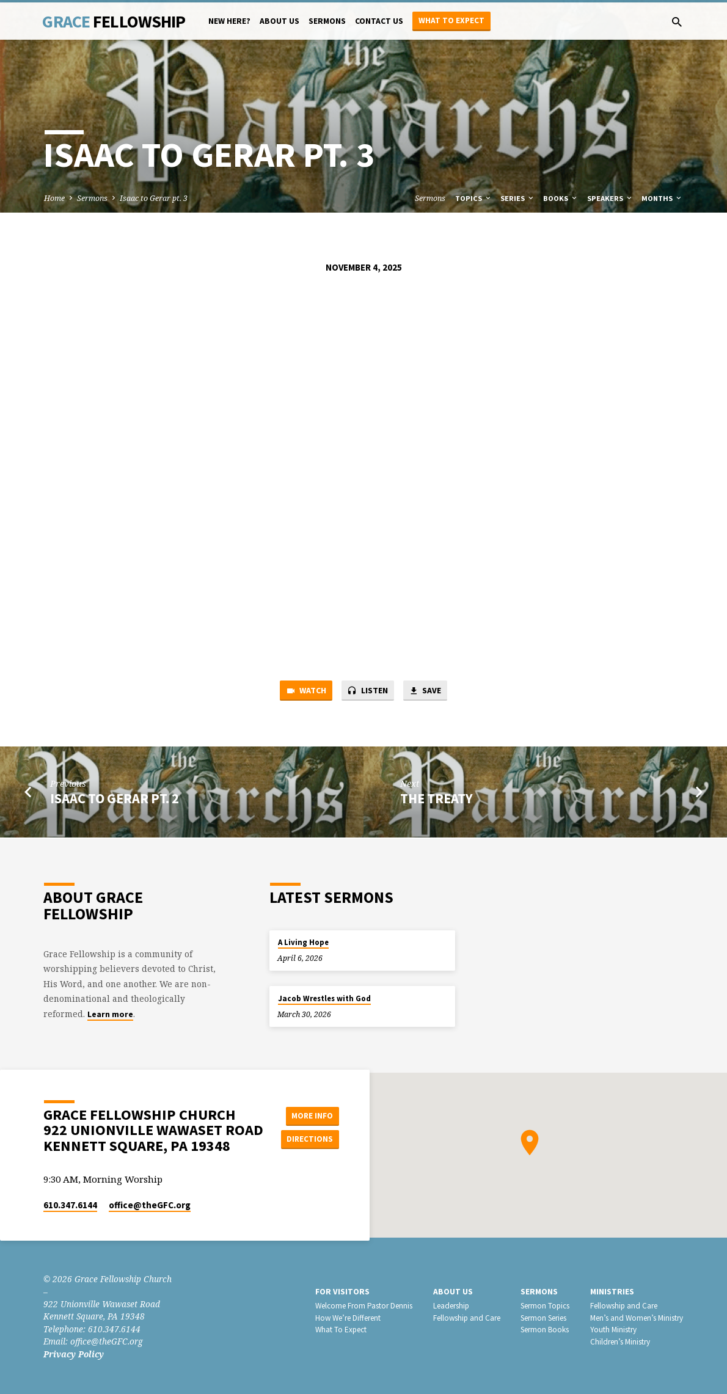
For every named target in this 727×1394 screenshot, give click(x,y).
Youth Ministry (613, 1329)
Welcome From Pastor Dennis (363, 1306)
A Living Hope (303, 942)
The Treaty (436, 799)
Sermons (327, 21)
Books (561, 198)
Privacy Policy (73, 1354)
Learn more (110, 1014)
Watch (302, 691)
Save (428, 691)
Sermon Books (545, 1329)
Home (54, 198)
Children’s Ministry (620, 1342)
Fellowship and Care (466, 1318)
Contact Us (379, 21)
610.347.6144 (70, 1205)
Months (662, 198)
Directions (311, 1139)
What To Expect (341, 1329)
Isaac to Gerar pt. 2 (114, 799)
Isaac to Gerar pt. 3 (154, 198)
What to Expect (451, 20)
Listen (368, 691)
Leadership (451, 1306)
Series (517, 198)
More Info (312, 1114)
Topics (473, 198)
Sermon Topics (545, 1306)
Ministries (612, 1291)
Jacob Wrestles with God (324, 998)
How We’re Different (348, 1318)
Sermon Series (543, 1318)
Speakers (610, 198)
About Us (279, 21)
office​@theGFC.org (150, 1205)
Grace (113, 21)
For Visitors (342, 1291)
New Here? (229, 21)
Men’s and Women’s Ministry (636, 1318)
